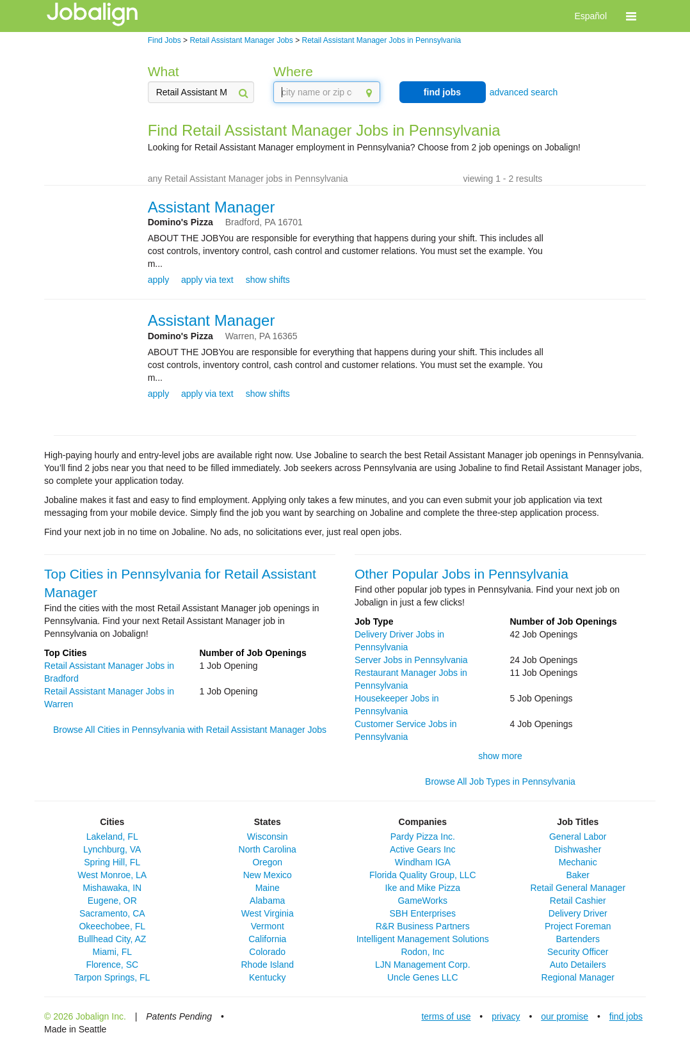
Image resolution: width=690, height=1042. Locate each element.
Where (293, 71)
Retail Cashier (578, 900)
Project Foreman (578, 926)
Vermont (267, 926)
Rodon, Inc (422, 952)
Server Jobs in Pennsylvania (411, 660)
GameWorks (422, 900)
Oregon (267, 862)
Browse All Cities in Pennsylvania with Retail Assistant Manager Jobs (189, 730)
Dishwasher (577, 849)
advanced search (524, 92)
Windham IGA (423, 862)
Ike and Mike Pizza (423, 888)
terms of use (445, 1016)
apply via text (207, 280)
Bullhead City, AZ (112, 939)
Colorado (267, 952)
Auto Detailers (578, 964)
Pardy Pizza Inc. (422, 836)
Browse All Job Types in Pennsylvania (500, 781)
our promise (564, 1016)
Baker (578, 875)
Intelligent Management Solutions (423, 939)
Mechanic (578, 862)
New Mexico (267, 875)
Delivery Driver (578, 913)
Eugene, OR (112, 900)
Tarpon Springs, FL (112, 977)
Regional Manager (578, 977)
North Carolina (267, 849)
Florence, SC (112, 964)
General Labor (578, 836)
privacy (506, 1016)
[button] (631, 16)
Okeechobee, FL (112, 926)
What (163, 71)
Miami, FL (112, 952)
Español (590, 16)
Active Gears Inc (423, 849)
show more (500, 756)
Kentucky (267, 977)
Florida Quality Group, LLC (422, 875)
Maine (267, 888)
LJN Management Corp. (422, 964)
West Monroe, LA (112, 875)
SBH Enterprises (423, 913)
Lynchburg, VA (112, 849)
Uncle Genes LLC (422, 977)
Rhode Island (267, 964)
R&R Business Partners (423, 926)
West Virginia (267, 913)
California (267, 939)
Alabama (267, 900)
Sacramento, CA (112, 913)
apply (158, 280)
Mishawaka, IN (112, 888)
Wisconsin (267, 836)
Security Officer (577, 952)
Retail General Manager (577, 888)
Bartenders (578, 939)
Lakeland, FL (112, 836)
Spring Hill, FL (112, 862)
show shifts (268, 280)
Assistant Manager (211, 207)
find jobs (442, 92)
